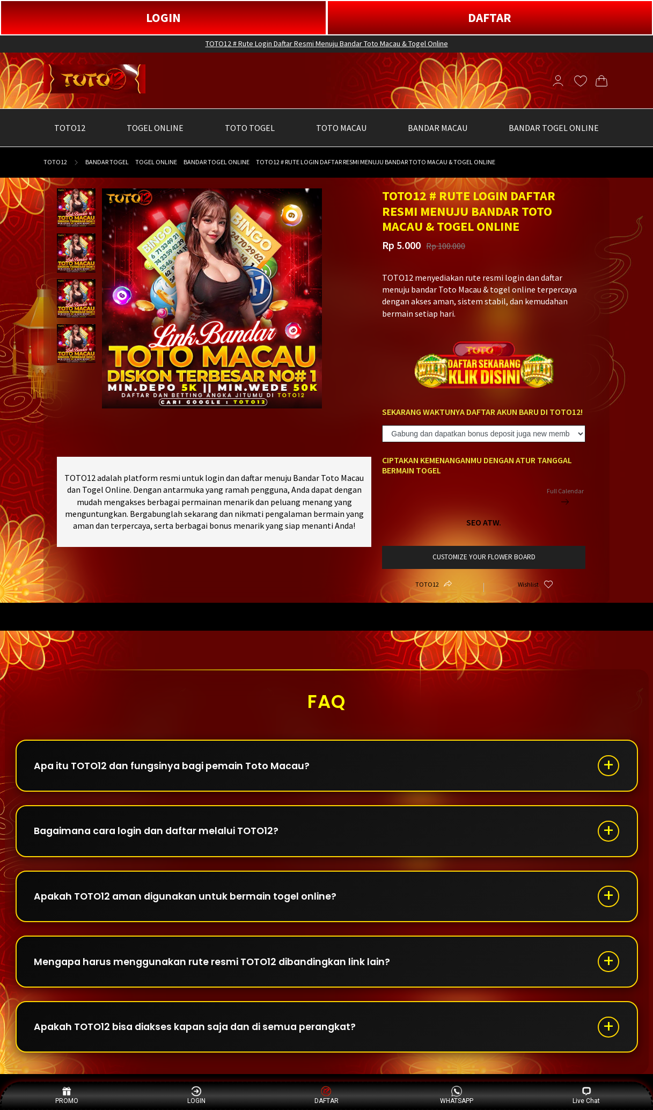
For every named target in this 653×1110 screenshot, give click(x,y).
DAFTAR (489, 17)
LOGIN (163, 17)
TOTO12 (55, 162)
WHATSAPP (456, 1095)
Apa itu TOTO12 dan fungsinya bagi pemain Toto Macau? (177, 766)
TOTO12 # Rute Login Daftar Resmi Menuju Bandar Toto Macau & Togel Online (327, 43)
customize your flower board (483, 556)
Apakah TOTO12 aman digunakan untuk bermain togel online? (190, 901)
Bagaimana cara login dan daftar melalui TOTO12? (162, 834)
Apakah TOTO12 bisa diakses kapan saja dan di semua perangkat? (202, 1035)
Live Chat (586, 1095)
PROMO (66, 1095)
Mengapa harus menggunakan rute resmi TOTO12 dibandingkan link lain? (219, 968)
